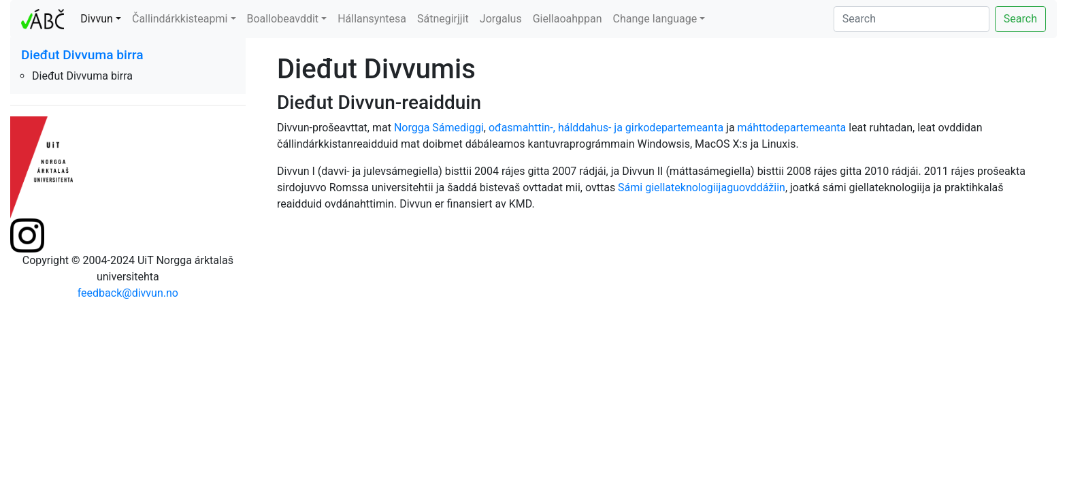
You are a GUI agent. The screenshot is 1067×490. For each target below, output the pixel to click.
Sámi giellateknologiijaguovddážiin (701, 187)
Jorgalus (501, 18)
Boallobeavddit (283, 18)
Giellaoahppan (567, 18)
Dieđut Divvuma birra (82, 55)
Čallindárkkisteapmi (179, 18)
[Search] (911, 19)
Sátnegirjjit (443, 18)
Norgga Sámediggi (439, 127)
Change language (655, 18)
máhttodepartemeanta (792, 127)
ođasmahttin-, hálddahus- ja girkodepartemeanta (606, 127)
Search (1020, 18)
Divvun (96, 18)
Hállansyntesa (372, 18)
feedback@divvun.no (128, 293)
